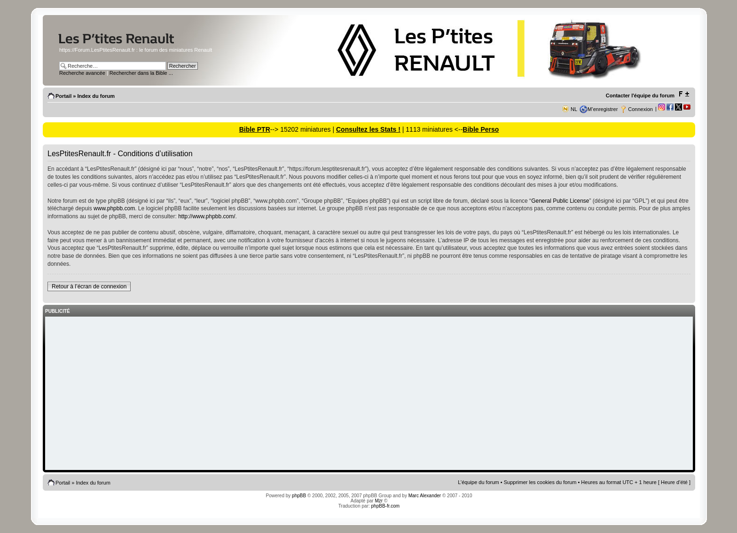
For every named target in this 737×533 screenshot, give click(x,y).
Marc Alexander (424, 495)
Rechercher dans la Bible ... (141, 73)
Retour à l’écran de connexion (89, 286)
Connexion (640, 109)
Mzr (379, 500)
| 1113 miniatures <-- (431, 129)
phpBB (299, 495)
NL (574, 109)
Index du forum (95, 96)
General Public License (560, 201)
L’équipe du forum (478, 482)
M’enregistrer (603, 109)
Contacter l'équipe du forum (640, 95)
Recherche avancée (82, 73)
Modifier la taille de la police (683, 94)
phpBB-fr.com (385, 506)
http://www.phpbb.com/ (206, 216)
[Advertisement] (369, 394)
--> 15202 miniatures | (303, 129)
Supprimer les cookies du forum (540, 482)
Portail (63, 96)
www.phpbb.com (114, 208)
